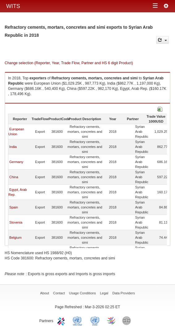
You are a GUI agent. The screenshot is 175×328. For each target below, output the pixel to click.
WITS (13, 6)
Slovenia (15, 222)
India (13, 147)
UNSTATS (95, 320)
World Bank (128, 320)
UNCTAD (78, 320)
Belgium (15, 237)
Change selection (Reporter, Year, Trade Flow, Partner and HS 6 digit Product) (69, 63)
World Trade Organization (111, 320)
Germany (16, 162)
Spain (13, 207)
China (13, 177)
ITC (62, 320)
